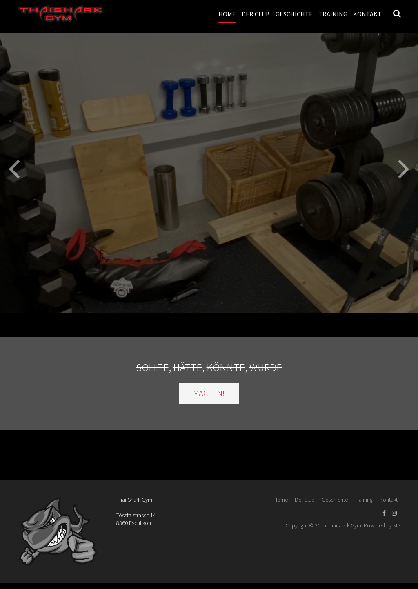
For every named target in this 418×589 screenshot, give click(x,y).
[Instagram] (394, 513)
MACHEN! (209, 393)
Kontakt (367, 14)
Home (227, 14)
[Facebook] (384, 513)
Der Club (256, 14)
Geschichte (294, 14)
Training (332, 14)
